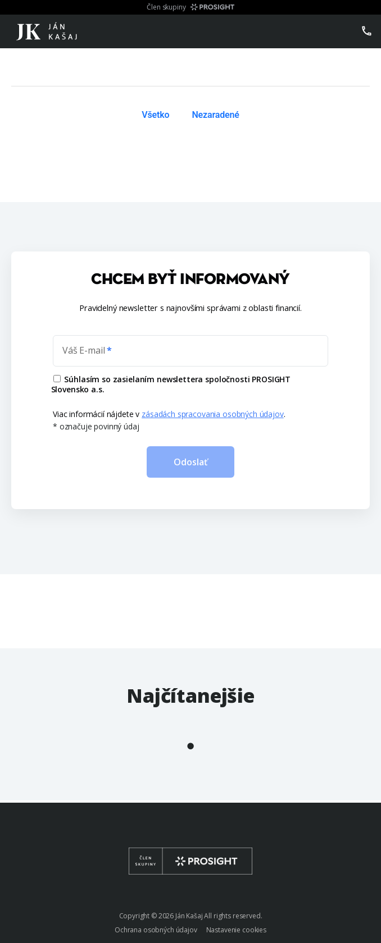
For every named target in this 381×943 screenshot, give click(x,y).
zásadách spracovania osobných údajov (213, 414)
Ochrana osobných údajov (156, 930)
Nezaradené (215, 114)
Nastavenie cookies (236, 930)
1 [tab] (190, 746)
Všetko (155, 114)
